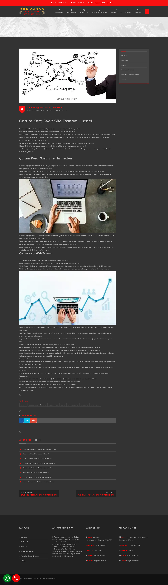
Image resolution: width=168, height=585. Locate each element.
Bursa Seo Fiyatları (127, 70)
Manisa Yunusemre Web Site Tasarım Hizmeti (39, 482)
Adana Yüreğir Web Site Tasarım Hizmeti (37, 468)
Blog (20, 387)
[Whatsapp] (7, 578)
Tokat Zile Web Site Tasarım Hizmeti (36, 454)
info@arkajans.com (59, 3)
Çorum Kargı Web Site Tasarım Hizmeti (45, 107)
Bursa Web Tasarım (49, 110)
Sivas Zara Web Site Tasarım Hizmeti (36, 472)
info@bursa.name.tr (99, 560)
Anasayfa (124, 55)
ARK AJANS (38, 578)
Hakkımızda (125, 60)
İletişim (123, 79)
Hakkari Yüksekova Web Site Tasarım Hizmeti (39, 463)
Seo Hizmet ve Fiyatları (75, 387)
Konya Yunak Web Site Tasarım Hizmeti (37, 477)
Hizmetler (124, 65)
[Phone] (16, 578)
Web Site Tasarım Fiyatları (130, 75)
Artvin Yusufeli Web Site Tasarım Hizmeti (37, 458)
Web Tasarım (63, 110)
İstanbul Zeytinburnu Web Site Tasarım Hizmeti (39, 449)
